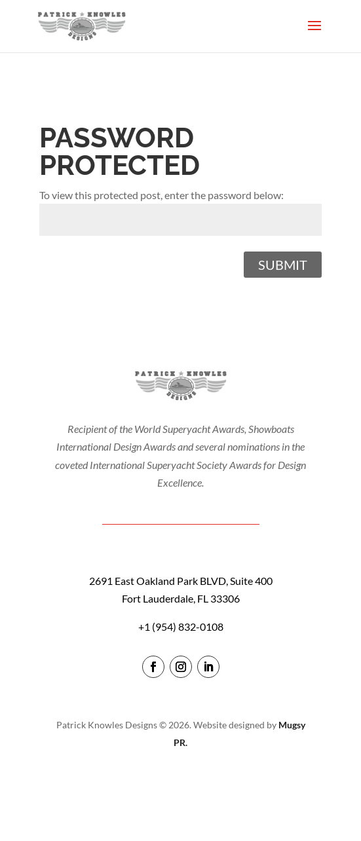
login (180, 779)
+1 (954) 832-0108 (180, 626)
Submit (282, 264)
